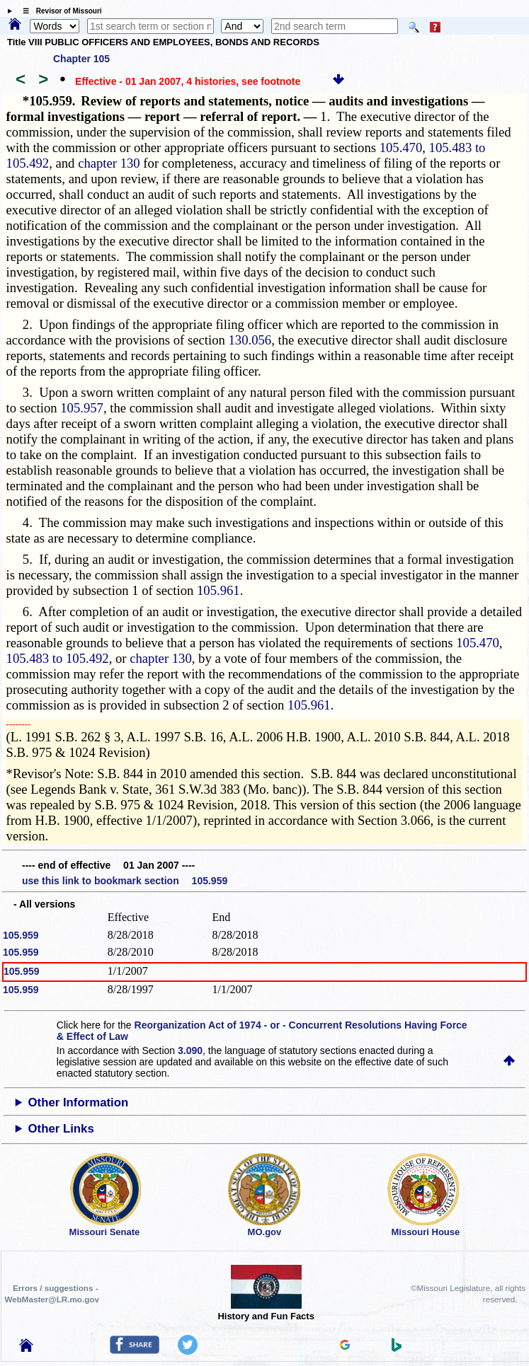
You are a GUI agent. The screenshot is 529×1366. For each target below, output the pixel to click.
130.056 (250, 339)
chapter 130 (109, 163)
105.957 (81, 407)
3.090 (190, 1050)
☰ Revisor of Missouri (59, 11)
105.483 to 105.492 (57, 658)
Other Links (61, 1128)
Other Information (78, 1102)
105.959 (21, 935)
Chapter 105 (81, 58)
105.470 (401, 147)
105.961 (218, 590)
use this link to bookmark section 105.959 (124, 880)
